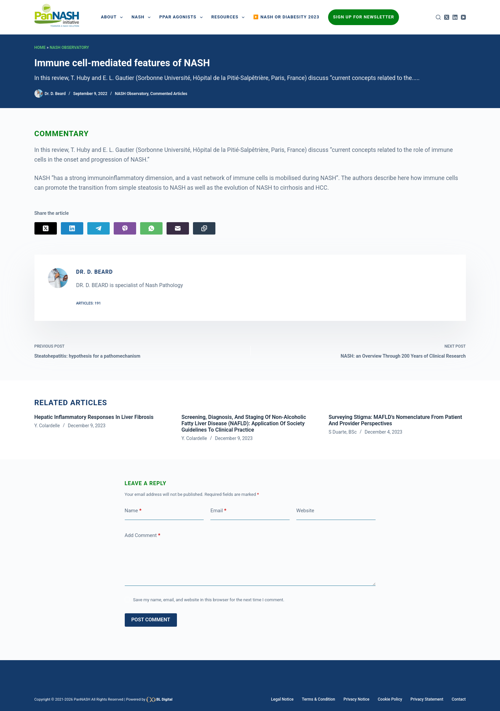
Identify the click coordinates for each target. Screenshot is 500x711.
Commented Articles (168, 93)
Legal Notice (282, 699)
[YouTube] (463, 17)
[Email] (178, 228)
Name (133, 511)
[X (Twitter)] (446, 17)
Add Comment (143, 535)
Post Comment (150, 620)
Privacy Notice (356, 699)
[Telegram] (98, 228)
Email (218, 511)
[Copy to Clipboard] (204, 228)
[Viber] (125, 228)
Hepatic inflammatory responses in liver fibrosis (94, 417)
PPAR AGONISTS (182, 17)
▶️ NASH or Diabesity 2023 (286, 16)
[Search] (438, 17)
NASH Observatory (69, 47)
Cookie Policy (390, 699)
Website (305, 511)
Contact (459, 699)
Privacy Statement (426, 699)
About (113, 17)
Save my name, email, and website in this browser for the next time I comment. (208, 599)
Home (40, 47)
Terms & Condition (318, 699)
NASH (142, 17)
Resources (229, 17)
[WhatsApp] (151, 228)
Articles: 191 (88, 303)
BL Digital (164, 699)
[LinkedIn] (455, 17)
